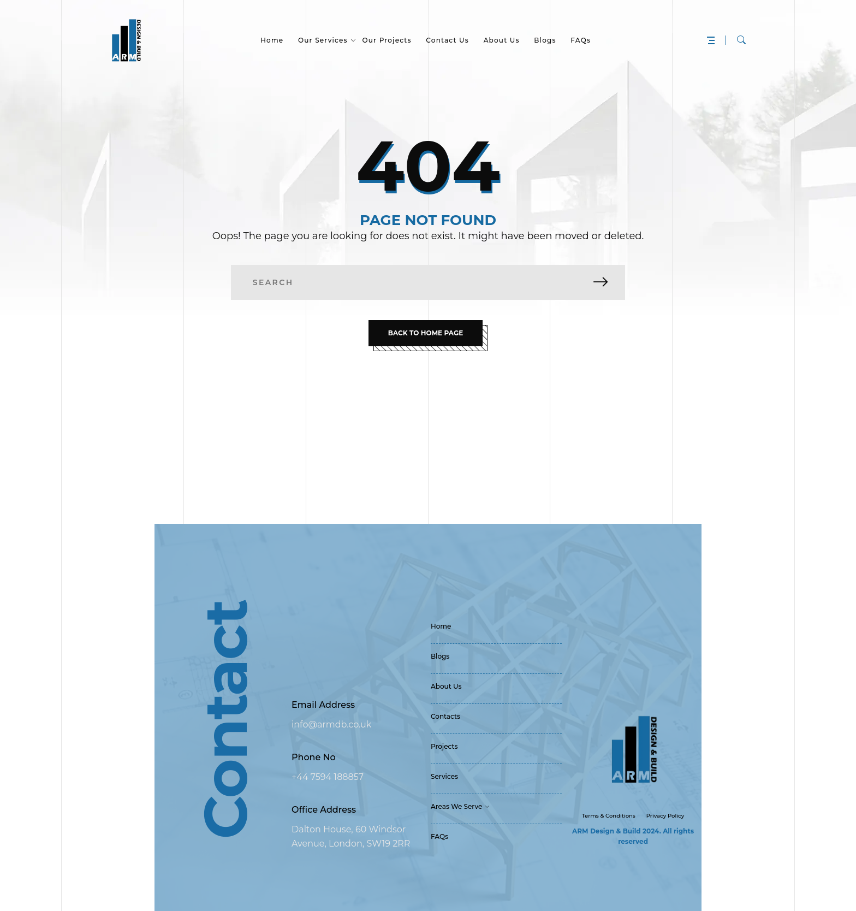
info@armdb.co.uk (331, 724)
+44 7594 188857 (328, 777)
